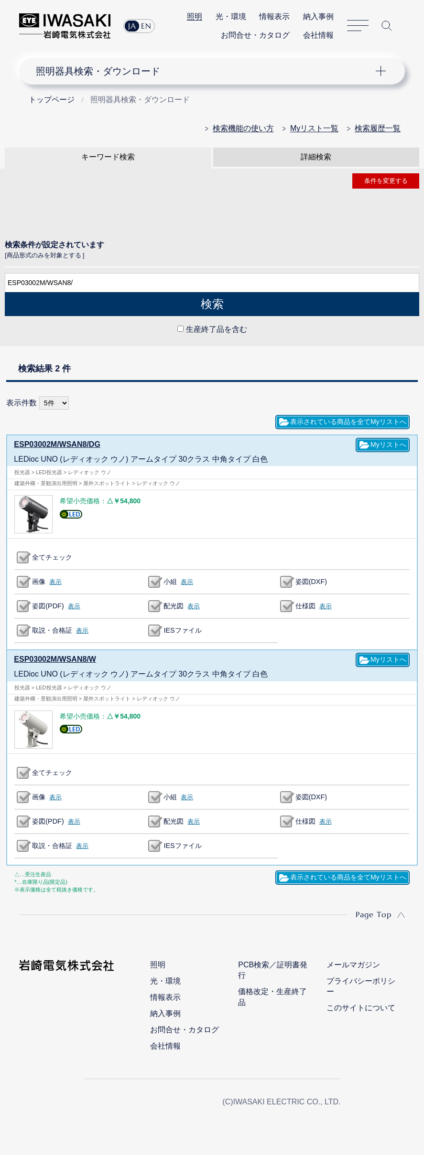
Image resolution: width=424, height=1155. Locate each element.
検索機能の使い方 (243, 128)
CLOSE (212, 351)
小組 (170, 581)
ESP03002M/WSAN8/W (55, 659)
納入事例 (318, 16)
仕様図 (305, 606)
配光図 (173, 606)
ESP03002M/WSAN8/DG (57, 444)
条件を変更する (386, 180)
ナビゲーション (204, 71)
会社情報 (318, 35)
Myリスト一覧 (314, 128)
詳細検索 (316, 157)
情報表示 (274, 16)
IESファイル (182, 630)
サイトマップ (358, 26)
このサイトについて (360, 1008)
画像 (38, 581)
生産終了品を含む (216, 329)
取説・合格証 (52, 630)
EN (146, 26)
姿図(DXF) (311, 581)
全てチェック (52, 557)
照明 (194, 16)
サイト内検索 (386, 25)
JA (132, 26)
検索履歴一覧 (378, 128)
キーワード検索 (108, 157)
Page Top (373, 914)
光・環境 (231, 16)
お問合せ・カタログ (255, 35)
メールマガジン (353, 965)
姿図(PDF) (48, 606)
